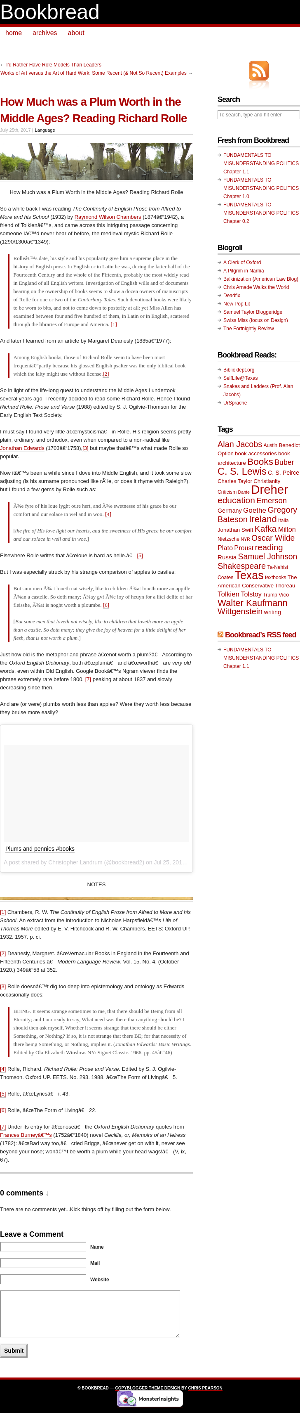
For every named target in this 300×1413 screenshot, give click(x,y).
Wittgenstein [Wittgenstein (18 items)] (240, 611)
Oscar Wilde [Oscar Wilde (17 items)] (273, 538)
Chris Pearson (205, 1388)
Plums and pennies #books (40, 848)
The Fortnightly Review (248, 328)
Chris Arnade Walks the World (256, 287)
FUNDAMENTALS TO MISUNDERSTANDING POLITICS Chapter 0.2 (261, 213)
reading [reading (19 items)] (269, 547)
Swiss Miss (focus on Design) (255, 320)
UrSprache (235, 403)
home (13, 32)
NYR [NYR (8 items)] (245, 539)
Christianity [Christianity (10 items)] (266, 481)
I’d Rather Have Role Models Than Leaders (53, 65)
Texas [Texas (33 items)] (249, 575)
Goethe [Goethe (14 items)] (254, 510)
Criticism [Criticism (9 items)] (227, 492)
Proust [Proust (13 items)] (243, 547)
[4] (108, 514)
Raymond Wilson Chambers (108, 217)
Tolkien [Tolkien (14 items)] (228, 594)
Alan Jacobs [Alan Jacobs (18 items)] (240, 444)
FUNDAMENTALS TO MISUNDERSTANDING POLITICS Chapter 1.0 (261, 188)
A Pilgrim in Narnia (243, 271)
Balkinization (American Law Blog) (260, 279)
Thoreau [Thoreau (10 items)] (285, 585)
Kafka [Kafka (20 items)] (266, 528)
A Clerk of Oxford (242, 262)
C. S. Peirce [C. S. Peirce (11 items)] (283, 472)
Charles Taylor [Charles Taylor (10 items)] (235, 481)
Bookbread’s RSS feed (260, 635)
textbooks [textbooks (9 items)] (275, 577)
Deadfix (231, 295)
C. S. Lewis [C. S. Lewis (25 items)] (242, 471)
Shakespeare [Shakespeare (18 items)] (242, 565)
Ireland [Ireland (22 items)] (263, 519)
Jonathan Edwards (22, 448)
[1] (114, 324)
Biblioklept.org (238, 370)
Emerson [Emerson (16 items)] (271, 500)
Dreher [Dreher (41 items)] (269, 489)
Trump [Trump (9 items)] (270, 595)
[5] (140, 555)
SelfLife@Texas (240, 378)
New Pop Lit (236, 304)
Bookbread (50, 12)
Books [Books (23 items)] (260, 462)
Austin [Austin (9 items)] (270, 445)
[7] (88, 679)
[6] (106, 605)
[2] (106, 374)
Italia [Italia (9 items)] (283, 520)
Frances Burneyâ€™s (26, 1135)
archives (45, 32)
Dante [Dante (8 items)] (244, 492)
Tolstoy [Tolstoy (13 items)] (251, 594)
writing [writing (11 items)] (272, 612)
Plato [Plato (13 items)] (225, 547)
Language (45, 130)
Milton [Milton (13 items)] (287, 529)
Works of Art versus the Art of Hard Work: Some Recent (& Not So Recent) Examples (93, 73)
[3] (85, 448)
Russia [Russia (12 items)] (227, 557)
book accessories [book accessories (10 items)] (256, 453)
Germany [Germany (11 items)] (230, 510)
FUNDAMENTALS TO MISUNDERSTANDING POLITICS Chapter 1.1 (261, 163)
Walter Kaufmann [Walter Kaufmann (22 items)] (253, 603)
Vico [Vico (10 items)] (284, 595)
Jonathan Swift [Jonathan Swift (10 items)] (235, 530)
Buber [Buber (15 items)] (284, 462)
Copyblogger (131, 1388)
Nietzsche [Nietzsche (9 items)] (228, 539)
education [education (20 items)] (236, 500)
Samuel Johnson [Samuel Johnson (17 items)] (268, 556)
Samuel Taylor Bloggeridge (252, 312)
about (76, 32)
